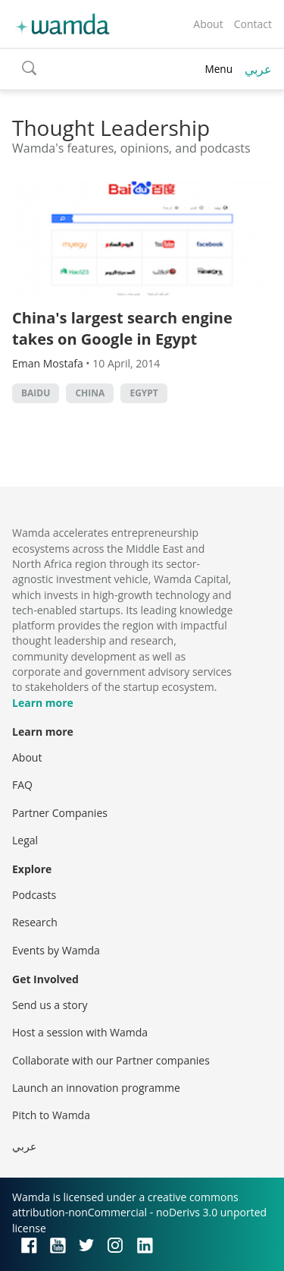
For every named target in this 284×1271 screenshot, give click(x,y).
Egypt (144, 392)
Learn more (42, 702)
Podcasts (34, 895)
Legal (25, 840)
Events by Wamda (56, 950)
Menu (218, 69)
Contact (253, 24)
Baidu (35, 392)
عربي (258, 69)
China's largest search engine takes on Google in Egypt (122, 328)
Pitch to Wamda (51, 1115)
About (208, 24)
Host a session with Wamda (80, 1032)
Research (35, 922)
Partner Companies (60, 813)
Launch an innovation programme (96, 1087)
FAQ (22, 784)
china (90, 392)
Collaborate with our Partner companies (111, 1060)
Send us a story (49, 1005)
